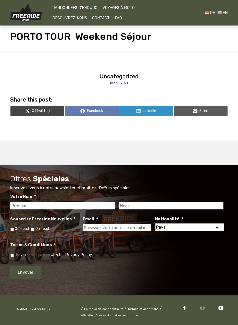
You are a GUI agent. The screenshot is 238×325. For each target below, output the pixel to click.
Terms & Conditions (33, 244)
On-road (42, 229)
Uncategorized (119, 76)
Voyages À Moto (119, 7)
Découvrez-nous (69, 18)
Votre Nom (23, 196)
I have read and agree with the (53, 255)
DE (210, 12)
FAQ (118, 18)
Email (90, 219)
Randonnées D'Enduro (74, 7)
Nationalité (169, 219)
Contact (101, 18)
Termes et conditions (143, 309)
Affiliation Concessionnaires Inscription (109, 315)
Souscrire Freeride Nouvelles (43, 219)
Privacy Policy (78, 254)
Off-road (22, 229)
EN (223, 12)
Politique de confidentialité (103, 309)
